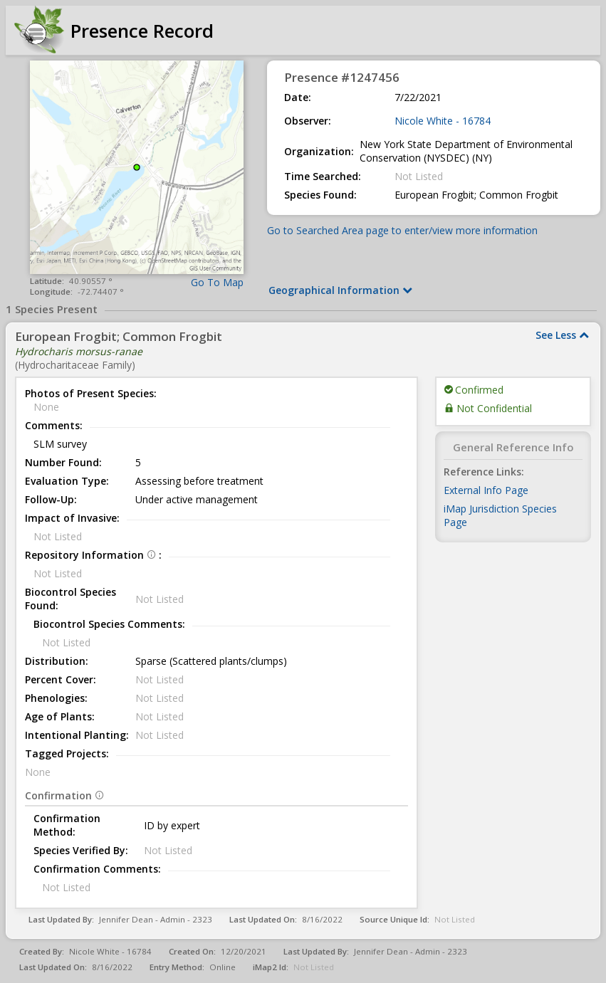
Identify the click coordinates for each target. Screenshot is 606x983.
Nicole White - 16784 (443, 120)
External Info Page (486, 490)
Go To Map (217, 282)
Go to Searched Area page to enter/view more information (402, 230)
